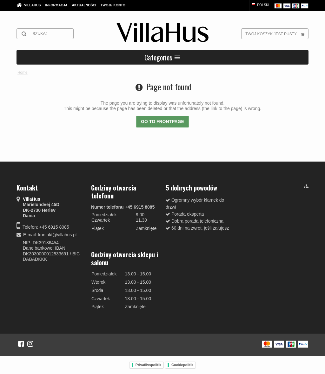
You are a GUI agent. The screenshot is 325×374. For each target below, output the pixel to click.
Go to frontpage (162, 121)
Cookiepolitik (182, 365)
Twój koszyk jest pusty (276, 34)
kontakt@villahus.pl (57, 234)
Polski (260, 5)
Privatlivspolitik (148, 365)
